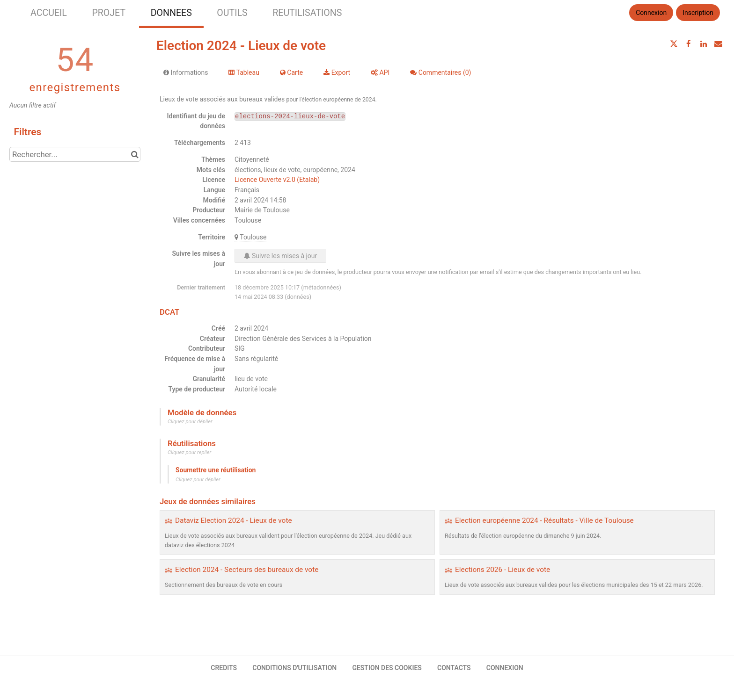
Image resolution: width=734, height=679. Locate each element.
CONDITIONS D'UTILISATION (294, 668)
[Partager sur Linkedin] (703, 44)
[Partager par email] (718, 44)
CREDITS (224, 668)
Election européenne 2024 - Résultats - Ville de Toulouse (544, 520)
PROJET (108, 12)
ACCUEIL (48, 12)
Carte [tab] (291, 72)
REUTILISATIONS (307, 12)
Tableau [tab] (243, 72)
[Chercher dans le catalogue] (134, 154)
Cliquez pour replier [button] (189, 452)
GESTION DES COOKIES (387, 668)
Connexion (651, 12)
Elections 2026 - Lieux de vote (502, 569)
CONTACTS (454, 668)
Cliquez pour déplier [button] (190, 422)
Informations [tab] (185, 72)
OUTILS (232, 12)
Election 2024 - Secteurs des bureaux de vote (246, 569)
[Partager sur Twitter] (674, 44)
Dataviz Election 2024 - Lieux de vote (233, 520)
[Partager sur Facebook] (688, 44)
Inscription (698, 12)
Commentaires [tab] (440, 72)
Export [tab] (336, 72)
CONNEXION (504, 668)
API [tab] (380, 72)
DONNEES (171, 12)
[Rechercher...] (74, 154)
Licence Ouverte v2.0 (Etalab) (277, 179)
